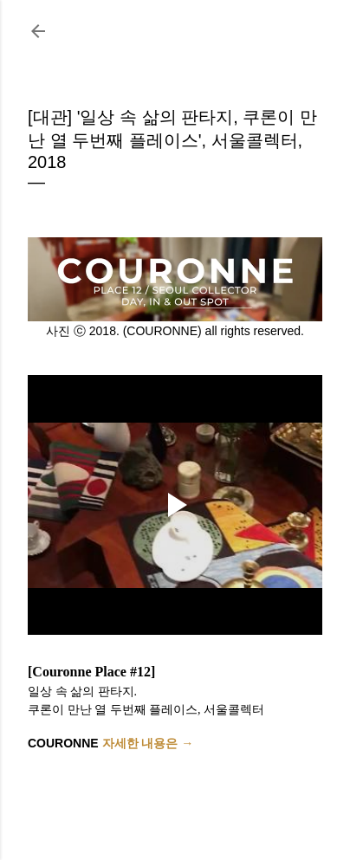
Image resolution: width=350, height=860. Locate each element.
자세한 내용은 (142, 743)
